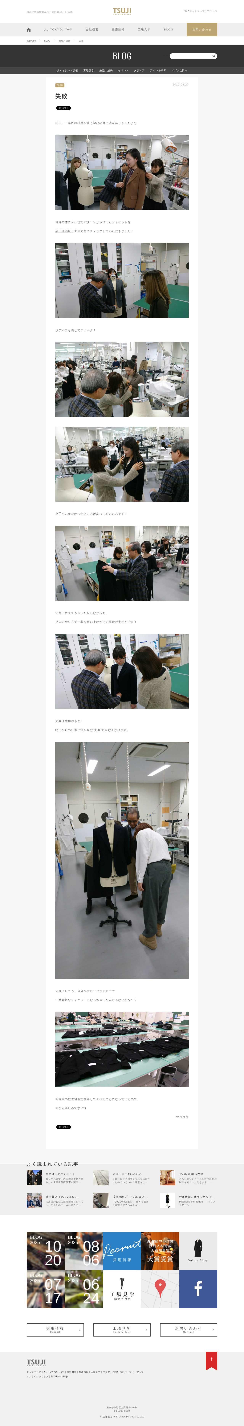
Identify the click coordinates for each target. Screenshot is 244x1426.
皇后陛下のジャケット (60, 1173)
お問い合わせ (202, 29)
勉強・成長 (106, 70)
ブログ (106, 1372)
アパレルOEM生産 (191, 1173)
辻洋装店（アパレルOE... (63, 1196)
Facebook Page (59, 1376)
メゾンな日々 (179, 70)
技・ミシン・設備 (67, 70)
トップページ (34, 1372)
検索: (166, 56)
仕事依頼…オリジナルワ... (196, 1196)
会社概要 (92, 29)
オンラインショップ (37, 1376)
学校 (96, 122)
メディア (139, 70)
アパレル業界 (158, 70)
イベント (123, 70)
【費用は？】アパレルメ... (130, 1196)
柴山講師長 (63, 231)
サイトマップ (197, 11)
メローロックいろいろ (127, 1173)
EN (185, 11)
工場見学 (144, 29)
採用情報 (118, 29)
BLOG (168, 29)
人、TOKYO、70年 (58, 29)
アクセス (212, 11)
